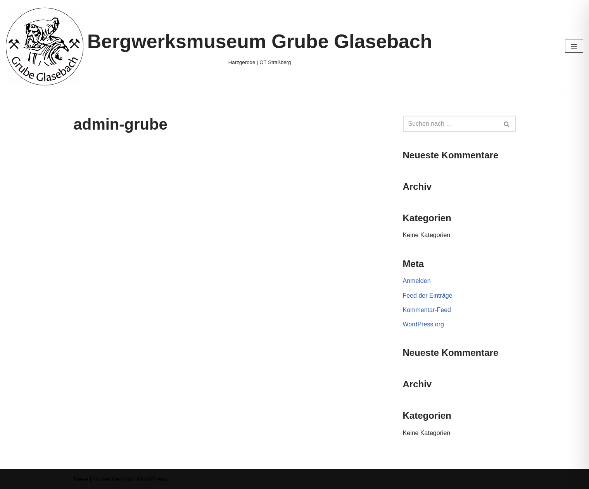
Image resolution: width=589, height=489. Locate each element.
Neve (81, 479)
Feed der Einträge (428, 295)
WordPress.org (423, 324)
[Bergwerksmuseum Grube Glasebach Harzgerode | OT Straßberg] (219, 46)
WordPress (151, 479)
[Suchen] (450, 124)
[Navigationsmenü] (574, 46)
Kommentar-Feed (427, 310)
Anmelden (417, 280)
